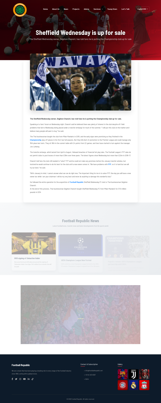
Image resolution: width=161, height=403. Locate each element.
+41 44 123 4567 (90, 375)
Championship (35, 140)
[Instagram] (20, 379)
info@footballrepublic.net (94, 370)
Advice (86, 9)
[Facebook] (12, 379)
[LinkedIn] (29, 379)
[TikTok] (33, 379)
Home (45, 9)
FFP (109, 164)
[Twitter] (16, 379)
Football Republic (77, 182)
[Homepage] (20, 10)
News (66, 9)
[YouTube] (24, 379)
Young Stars (112, 9)
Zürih (87, 379)
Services (98, 9)
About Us (55, 9)
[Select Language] (142, 9)
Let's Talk (126, 9)
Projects (76, 9)
